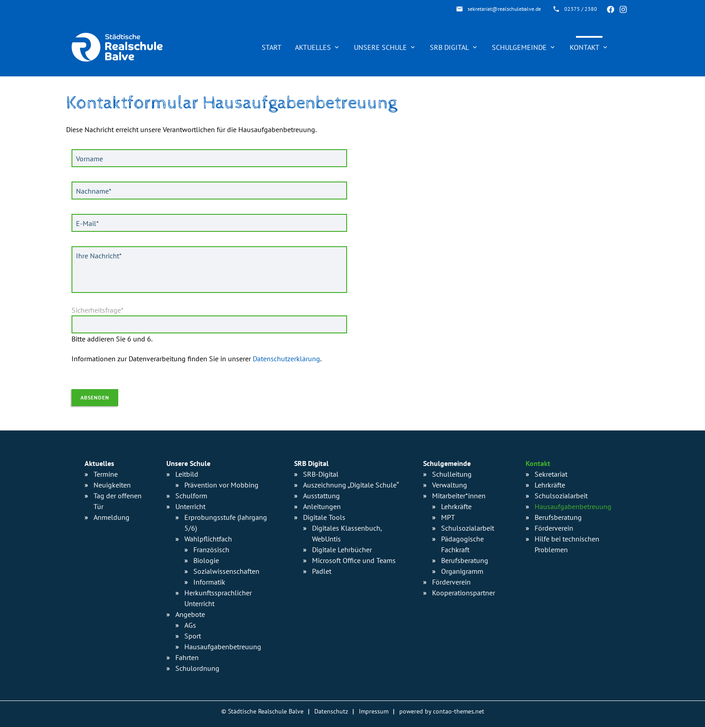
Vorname (89, 158)
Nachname (94, 190)
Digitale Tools (324, 517)
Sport (192, 635)
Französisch (211, 549)
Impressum (373, 711)
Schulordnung (197, 668)
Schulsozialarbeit (467, 527)
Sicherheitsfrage (97, 310)
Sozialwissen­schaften (226, 571)
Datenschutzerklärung (286, 358)
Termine (106, 474)
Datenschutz (331, 711)
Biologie (206, 560)
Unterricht (190, 506)
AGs (190, 625)
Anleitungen (322, 506)
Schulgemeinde (519, 47)
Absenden (94, 397)
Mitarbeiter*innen (459, 495)
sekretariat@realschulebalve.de (504, 8)
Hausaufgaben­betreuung (222, 646)
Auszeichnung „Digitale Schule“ (351, 484)
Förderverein (451, 581)
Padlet (321, 571)
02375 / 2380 (580, 8)
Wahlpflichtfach (208, 538)
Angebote (190, 614)
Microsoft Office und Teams (354, 560)
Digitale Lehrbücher (342, 549)
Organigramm (462, 571)
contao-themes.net (458, 711)
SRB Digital (449, 47)
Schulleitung (452, 474)
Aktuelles (313, 47)
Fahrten (187, 657)
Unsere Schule (380, 47)
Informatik (209, 581)
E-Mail (89, 223)
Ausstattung (321, 495)
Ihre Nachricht (99, 255)
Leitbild (186, 474)
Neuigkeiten (112, 484)
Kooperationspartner (463, 592)
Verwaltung (449, 484)
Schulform (191, 495)
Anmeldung (111, 517)
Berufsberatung (464, 560)
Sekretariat (551, 474)
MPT (448, 517)
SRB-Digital (321, 474)
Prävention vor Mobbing (221, 484)
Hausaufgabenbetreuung (573, 506)
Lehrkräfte (456, 506)
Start (271, 47)
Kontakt (584, 47)
